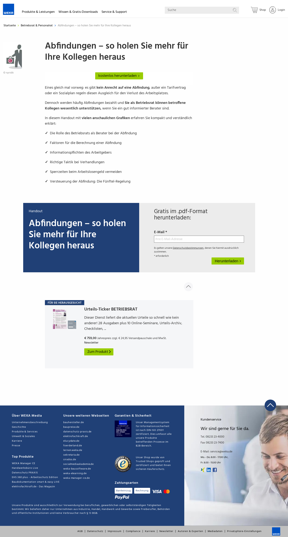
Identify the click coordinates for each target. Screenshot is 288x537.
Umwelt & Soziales (23, 436)
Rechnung (142, 491)
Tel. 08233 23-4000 (212, 437)
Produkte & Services (25, 432)
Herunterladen (227, 261)
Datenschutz (95, 531)
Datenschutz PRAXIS (25, 473)
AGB (80, 531)
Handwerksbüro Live (25, 468)
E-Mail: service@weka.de (216, 451)
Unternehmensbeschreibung (30, 422)
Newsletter (166, 531)
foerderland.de (72, 446)
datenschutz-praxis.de (77, 432)
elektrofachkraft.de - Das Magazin (33, 487)
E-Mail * (199, 236)
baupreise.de (71, 427)
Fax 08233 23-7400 (212, 443)
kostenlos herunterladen (119, 76)
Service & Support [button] (114, 12)
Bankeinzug (123, 491)
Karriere (17, 441)
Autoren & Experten (190, 531)
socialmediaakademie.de (78, 464)
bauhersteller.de (73, 422)
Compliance (133, 531)
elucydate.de (71, 441)
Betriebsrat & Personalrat (37, 25)
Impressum (114, 531)
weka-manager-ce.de (76, 478)
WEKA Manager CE (23, 463)
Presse (16, 446)
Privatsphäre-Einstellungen (244, 531)
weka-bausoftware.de (77, 469)
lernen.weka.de (72, 450)
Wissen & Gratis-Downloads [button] (78, 12)
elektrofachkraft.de (75, 436)
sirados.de (69, 460)
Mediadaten (215, 531)
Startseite (10, 25)
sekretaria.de (71, 455)
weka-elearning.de (75, 473)
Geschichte (19, 427)
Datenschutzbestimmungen (188, 248)
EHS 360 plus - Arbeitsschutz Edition (35, 477)
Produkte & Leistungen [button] (38, 12)
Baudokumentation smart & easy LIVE (36, 482)
